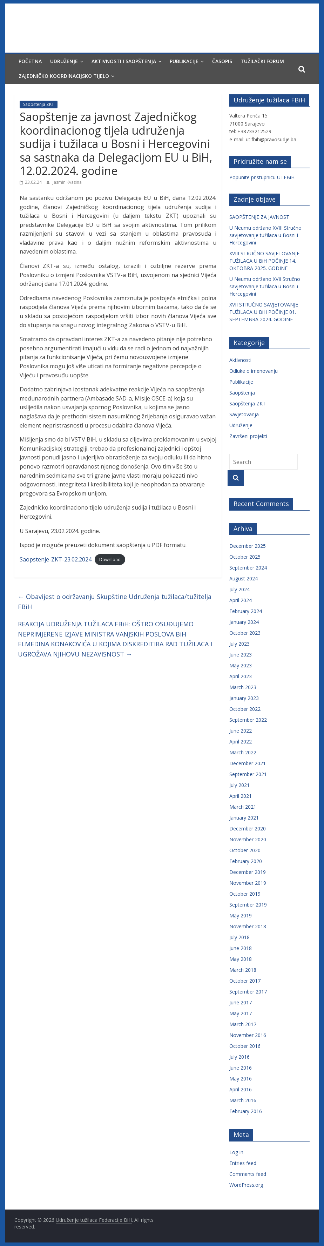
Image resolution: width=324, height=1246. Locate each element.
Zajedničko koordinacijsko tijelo (64, 76)
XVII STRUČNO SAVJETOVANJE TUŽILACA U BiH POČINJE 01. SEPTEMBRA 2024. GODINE (263, 312)
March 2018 (242, 970)
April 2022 (240, 741)
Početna (30, 61)
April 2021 (240, 796)
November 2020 (247, 839)
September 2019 (248, 904)
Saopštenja (242, 392)
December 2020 (247, 828)
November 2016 (247, 1035)
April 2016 (240, 1089)
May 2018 (240, 959)
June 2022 (240, 730)
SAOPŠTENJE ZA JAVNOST (259, 217)
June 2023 (240, 654)
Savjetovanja (244, 414)
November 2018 (247, 926)
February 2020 (245, 861)
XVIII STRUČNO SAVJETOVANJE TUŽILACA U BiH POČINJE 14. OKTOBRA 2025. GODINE (264, 260)
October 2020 (245, 850)
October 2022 (245, 709)
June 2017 (240, 1002)
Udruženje (64, 61)
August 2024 (243, 578)
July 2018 (239, 937)
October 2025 (245, 556)
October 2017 (245, 980)
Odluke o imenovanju (253, 371)
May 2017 (240, 1013)
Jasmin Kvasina (67, 182)
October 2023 (245, 632)
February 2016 (245, 1111)
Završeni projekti (248, 436)
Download (110, 560)
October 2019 (245, 893)
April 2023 (240, 676)
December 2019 (247, 872)
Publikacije (184, 61)
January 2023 (244, 698)
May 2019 (240, 915)
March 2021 (242, 806)
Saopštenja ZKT (38, 104)
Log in (236, 1152)
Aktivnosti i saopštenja (124, 61)
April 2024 (240, 600)
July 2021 (239, 785)
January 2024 (244, 622)
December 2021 (247, 763)
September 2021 (248, 774)
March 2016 (242, 1100)
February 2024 (245, 611)
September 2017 (248, 991)
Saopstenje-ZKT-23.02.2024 (56, 559)
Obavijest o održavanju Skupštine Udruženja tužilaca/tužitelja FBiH (114, 601)
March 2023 (242, 687)
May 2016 (240, 1078)
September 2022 (248, 719)
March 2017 (242, 1024)
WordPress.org (246, 1184)
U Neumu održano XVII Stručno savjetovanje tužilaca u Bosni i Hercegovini (264, 286)
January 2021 (244, 817)
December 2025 (247, 546)
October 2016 (245, 1046)
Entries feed (242, 1163)
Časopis (222, 61)
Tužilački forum (262, 61)
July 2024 (239, 589)
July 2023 (239, 643)
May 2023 (240, 665)
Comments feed (247, 1174)
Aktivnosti (240, 360)
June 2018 (240, 948)
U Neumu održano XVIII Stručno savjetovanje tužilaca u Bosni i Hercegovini (265, 235)
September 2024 (248, 567)
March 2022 (242, 752)
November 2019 (247, 883)
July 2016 (239, 1056)
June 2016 (240, 1067)
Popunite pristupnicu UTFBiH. (262, 177)
